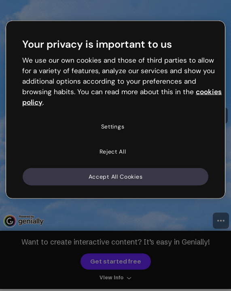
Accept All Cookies (116, 176)
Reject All (113, 151)
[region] (115, 110)
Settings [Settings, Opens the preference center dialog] (113, 126)
